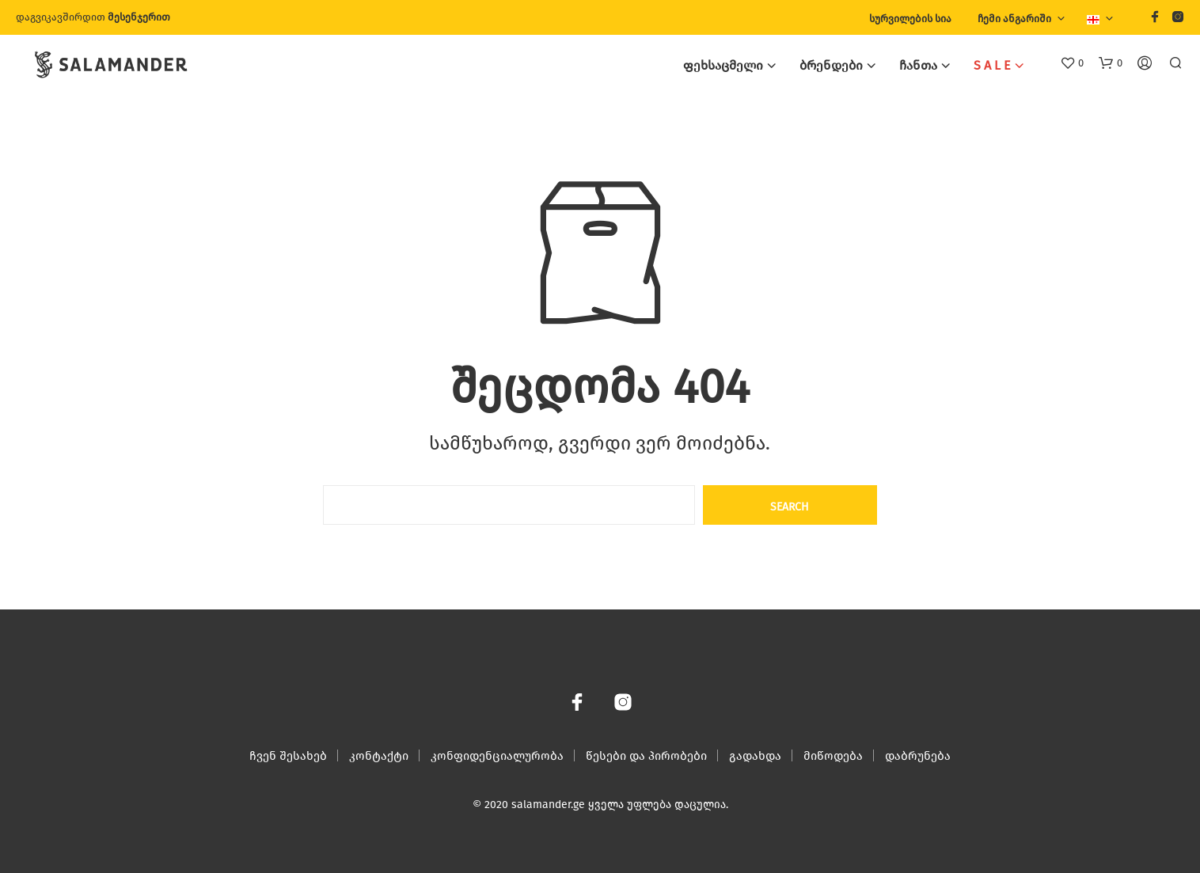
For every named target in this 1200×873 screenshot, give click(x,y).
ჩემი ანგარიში (1014, 19)
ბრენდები (831, 65)
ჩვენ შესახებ (288, 756)
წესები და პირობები (646, 756)
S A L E (992, 65)
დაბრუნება (918, 756)
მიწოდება (833, 756)
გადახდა (755, 756)
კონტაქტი (378, 756)
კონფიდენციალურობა (497, 756)
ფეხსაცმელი (723, 65)
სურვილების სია (910, 19)
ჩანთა (918, 65)
